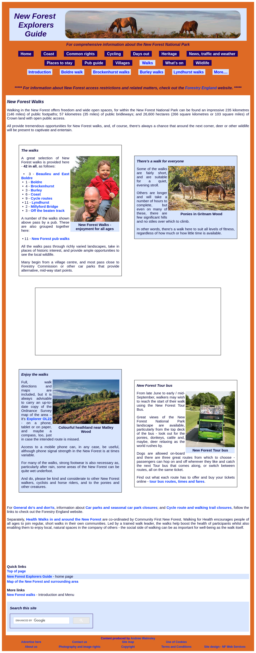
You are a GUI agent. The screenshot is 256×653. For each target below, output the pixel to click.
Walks (147, 63)
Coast (48, 54)
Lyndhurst (40, 202)
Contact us (79, 642)
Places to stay (60, 63)
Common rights (80, 54)
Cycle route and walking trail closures (199, 507)
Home (26, 54)
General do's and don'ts (34, 507)
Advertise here (31, 642)
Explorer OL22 (39, 419)
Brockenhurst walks (111, 72)
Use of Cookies (176, 642)
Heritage (169, 54)
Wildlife (202, 63)
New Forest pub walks (51, 239)
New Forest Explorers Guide (30, 576)
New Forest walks (21, 595)
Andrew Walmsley (143, 638)
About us (31, 646)
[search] (41, 620)
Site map (128, 642)
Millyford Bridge (44, 206)
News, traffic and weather (212, 54)
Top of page (16, 571)
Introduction (40, 72)
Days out (141, 54)
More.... (220, 72)
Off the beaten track (48, 210)
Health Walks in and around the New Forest (63, 519)
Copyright (128, 646)
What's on (174, 63)
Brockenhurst (42, 186)
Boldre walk (72, 72)
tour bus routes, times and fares (177, 481)
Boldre (36, 182)
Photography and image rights (79, 646)
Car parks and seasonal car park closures (121, 507)
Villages (122, 63)
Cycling (114, 54)
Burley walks (151, 72)
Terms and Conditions (176, 646)
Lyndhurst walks (189, 72)
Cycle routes (41, 198)
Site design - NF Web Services (224, 646)
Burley (36, 190)
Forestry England (201, 88)
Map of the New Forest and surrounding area (42, 581)
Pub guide (94, 63)
